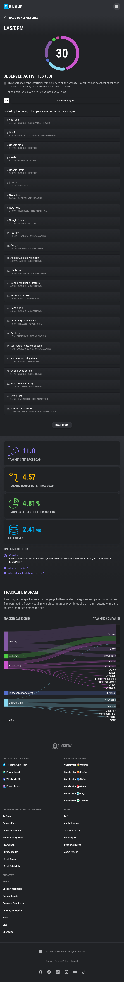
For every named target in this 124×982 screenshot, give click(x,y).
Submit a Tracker (72, 830)
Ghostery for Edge (74, 793)
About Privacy (71, 852)
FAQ (66, 816)
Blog (5, 925)
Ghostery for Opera (75, 786)
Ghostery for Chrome (76, 764)
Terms (49, 961)
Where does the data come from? (24, 573)
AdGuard (7, 816)
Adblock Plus (9, 823)
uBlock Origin (9, 859)
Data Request (70, 837)
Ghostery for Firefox (75, 772)
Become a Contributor (13, 903)
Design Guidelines (72, 845)
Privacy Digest (11, 786)
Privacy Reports (10, 896)
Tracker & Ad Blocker (15, 764)
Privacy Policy (61, 961)
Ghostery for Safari (75, 779)
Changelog (8, 932)
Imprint (74, 961)
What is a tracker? (16, 568)
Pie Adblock (8, 845)
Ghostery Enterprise (12, 910)
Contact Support (72, 823)
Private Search (11, 772)
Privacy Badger (10, 852)
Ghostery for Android (76, 800)
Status (6, 882)
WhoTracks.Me (12, 779)
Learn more (15, 562)
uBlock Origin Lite (11, 866)
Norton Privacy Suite (13, 837)
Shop (5, 917)
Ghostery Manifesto (12, 889)
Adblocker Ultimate (12, 830)
